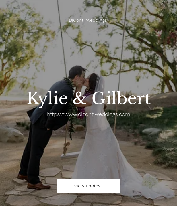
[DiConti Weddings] (88, 20)
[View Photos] (88, 186)
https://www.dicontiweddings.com (88, 114)
